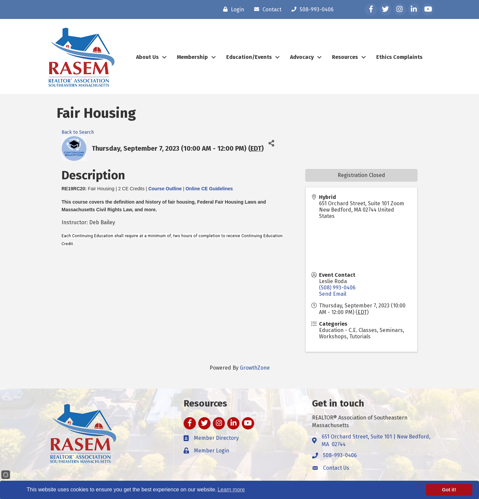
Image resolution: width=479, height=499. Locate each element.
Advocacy (302, 57)
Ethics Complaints (399, 57)
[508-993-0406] (311, 9)
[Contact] (266, 9)
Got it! (449, 489)
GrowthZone (255, 368)
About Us (147, 57)
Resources (345, 57)
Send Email (332, 294)
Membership (192, 57)
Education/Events (249, 57)
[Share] (271, 143)
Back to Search (78, 132)
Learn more (231, 489)
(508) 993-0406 (337, 287)
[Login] (232, 9)
